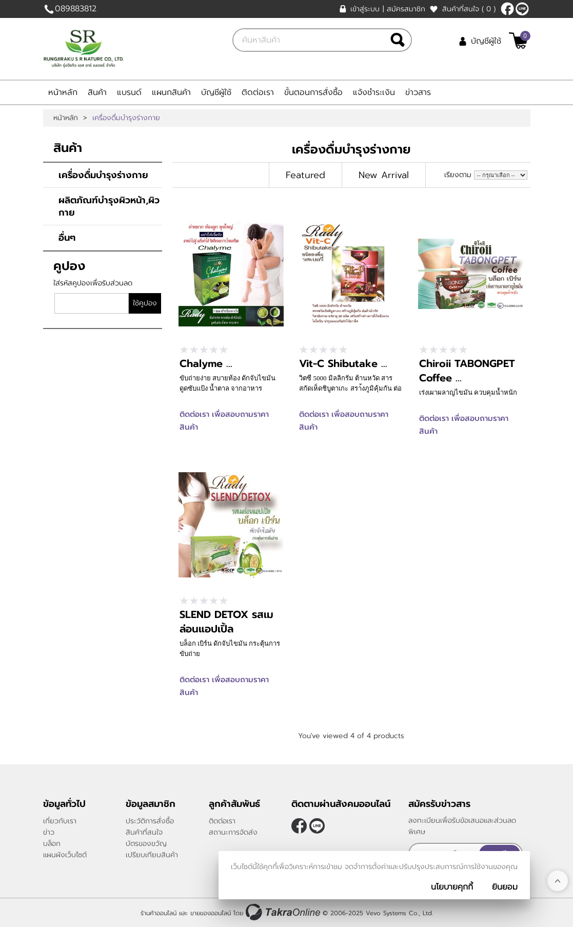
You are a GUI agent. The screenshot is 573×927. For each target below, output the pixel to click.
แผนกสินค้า (171, 92)
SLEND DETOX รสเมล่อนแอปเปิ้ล (226, 621)
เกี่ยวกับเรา (59, 821)
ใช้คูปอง (145, 303)
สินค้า (97, 92)
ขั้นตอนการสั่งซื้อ (313, 92)
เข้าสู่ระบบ (365, 9)
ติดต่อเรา (258, 92)
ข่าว (48, 832)
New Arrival (384, 175)
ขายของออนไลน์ (210, 913)
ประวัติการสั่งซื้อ (150, 821)
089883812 (75, 9)
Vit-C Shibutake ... (343, 363)
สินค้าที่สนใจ (469, 9)
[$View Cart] (518, 40)
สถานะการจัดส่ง (233, 832)
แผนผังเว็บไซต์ (65, 854)
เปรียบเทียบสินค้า (152, 854)
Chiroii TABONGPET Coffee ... (467, 370)
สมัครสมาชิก (406, 9)
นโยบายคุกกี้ (452, 887)
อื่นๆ (66, 237)
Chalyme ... (206, 363)
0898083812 (522, 8)
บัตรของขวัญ (146, 843)
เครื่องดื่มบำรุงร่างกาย (103, 175)
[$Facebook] (507, 8)
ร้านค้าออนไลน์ (158, 913)
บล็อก (52, 843)
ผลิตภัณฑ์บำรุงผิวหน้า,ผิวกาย (109, 206)
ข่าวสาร (418, 92)
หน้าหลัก (62, 92)
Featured (305, 175)
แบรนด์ (129, 92)
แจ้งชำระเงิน (374, 92)
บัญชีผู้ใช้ (486, 41)
